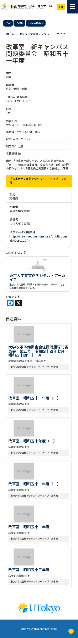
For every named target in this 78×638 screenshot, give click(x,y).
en (61, 7)
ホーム (10, 34)
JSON (19, 23)
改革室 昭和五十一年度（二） (34, 483)
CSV (8, 23)
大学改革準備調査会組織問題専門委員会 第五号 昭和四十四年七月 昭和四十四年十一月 (38, 351)
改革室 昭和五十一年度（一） (34, 398)
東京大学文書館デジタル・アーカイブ (42, 34)
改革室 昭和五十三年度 (29, 569)
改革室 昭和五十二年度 (29, 526)
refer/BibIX (35, 23)
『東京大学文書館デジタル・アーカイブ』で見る (38, 181)
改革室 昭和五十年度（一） (32, 440)
